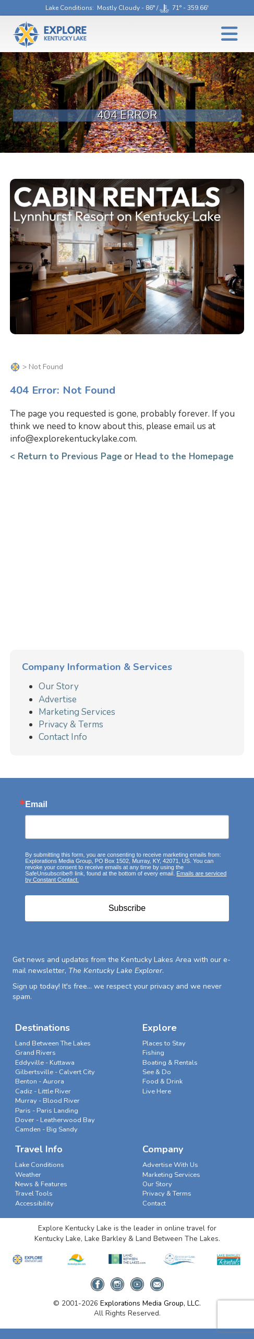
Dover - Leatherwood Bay (55, 1120)
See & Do (156, 1072)
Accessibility (34, 1203)
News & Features (41, 1184)
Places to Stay (164, 1043)
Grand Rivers (35, 1052)
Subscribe (127, 908)
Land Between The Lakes (53, 1043)
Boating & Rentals (170, 1062)
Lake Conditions (68, 8)
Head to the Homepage (184, 456)
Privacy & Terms (71, 725)
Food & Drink (162, 1081)
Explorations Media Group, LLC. (150, 1303)
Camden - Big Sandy (46, 1129)
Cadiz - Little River (43, 1091)
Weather (28, 1174)
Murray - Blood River (47, 1100)
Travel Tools (34, 1193)
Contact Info (63, 737)
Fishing (153, 1052)
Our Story (59, 686)
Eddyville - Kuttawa (45, 1062)
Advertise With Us (170, 1165)
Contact (154, 1203)
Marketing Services (77, 712)
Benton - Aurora (39, 1081)
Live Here (156, 1091)
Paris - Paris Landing (46, 1110)
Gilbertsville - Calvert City (55, 1072)
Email (36, 804)
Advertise (58, 699)
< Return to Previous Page (66, 456)
